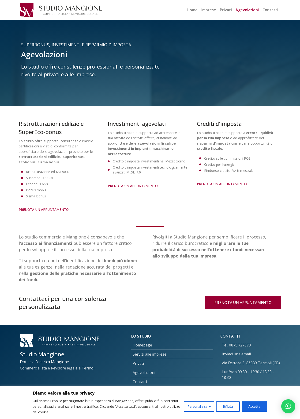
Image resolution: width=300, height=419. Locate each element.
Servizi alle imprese (149, 354)
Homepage (142, 345)
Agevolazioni (247, 9)
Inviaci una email (236, 354)
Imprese (208, 9)
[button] (288, 406)
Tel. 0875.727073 (236, 345)
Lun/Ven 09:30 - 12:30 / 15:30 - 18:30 (248, 374)
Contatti (270, 9)
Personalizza (197, 406)
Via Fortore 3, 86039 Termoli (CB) (251, 362)
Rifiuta (228, 406)
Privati (226, 9)
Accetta (254, 406)
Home (192, 9)
